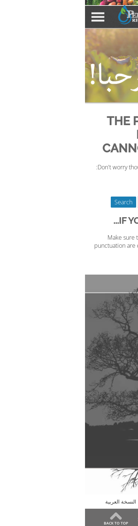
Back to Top (31, 522)
